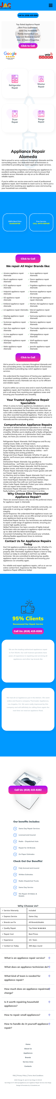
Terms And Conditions (35, 1075)
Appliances (28, 1053)
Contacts (28, 1066)
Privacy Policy (22, 1075)
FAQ (14, 1075)
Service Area (28, 1062)
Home (28, 1044)
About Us (28, 1049)
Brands (28, 1057)
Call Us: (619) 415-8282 (28, 15)
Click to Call (28, 45)
